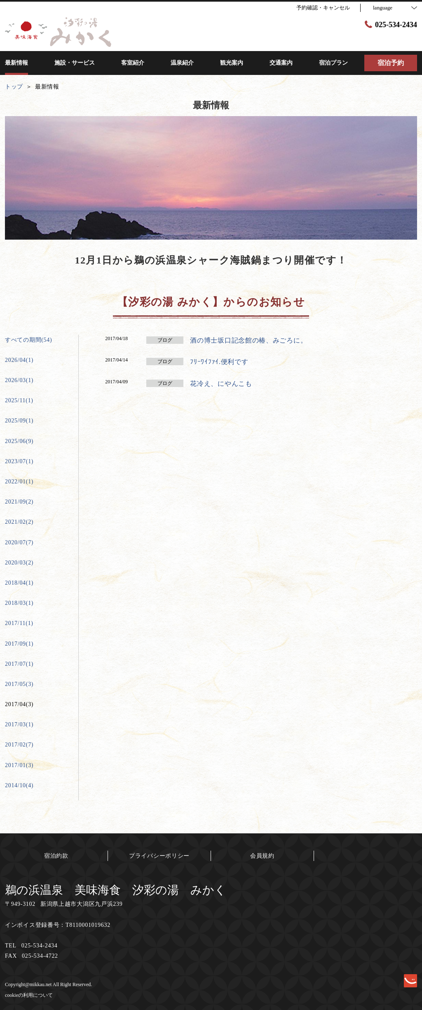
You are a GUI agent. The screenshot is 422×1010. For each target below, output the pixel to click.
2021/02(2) (19, 522)
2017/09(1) (19, 644)
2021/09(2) (19, 502)
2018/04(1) (19, 583)
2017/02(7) (19, 745)
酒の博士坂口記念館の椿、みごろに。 (248, 340)
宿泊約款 (56, 856)
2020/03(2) (19, 563)
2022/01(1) (19, 481)
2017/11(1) (19, 623)
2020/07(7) (19, 542)
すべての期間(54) (28, 340)
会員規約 (262, 856)
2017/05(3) (19, 684)
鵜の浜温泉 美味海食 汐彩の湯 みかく (115, 890)
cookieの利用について (29, 995)
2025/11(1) (19, 400)
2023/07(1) (19, 461)
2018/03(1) (19, 603)
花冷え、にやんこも (221, 383)
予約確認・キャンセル (323, 8)
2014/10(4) (19, 785)
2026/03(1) (19, 380)
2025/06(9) (19, 441)
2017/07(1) (19, 664)
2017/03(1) (19, 724)
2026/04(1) (19, 360)
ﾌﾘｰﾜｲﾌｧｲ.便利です (219, 361)
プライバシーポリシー (159, 856)
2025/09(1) (19, 421)
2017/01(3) (19, 765)
